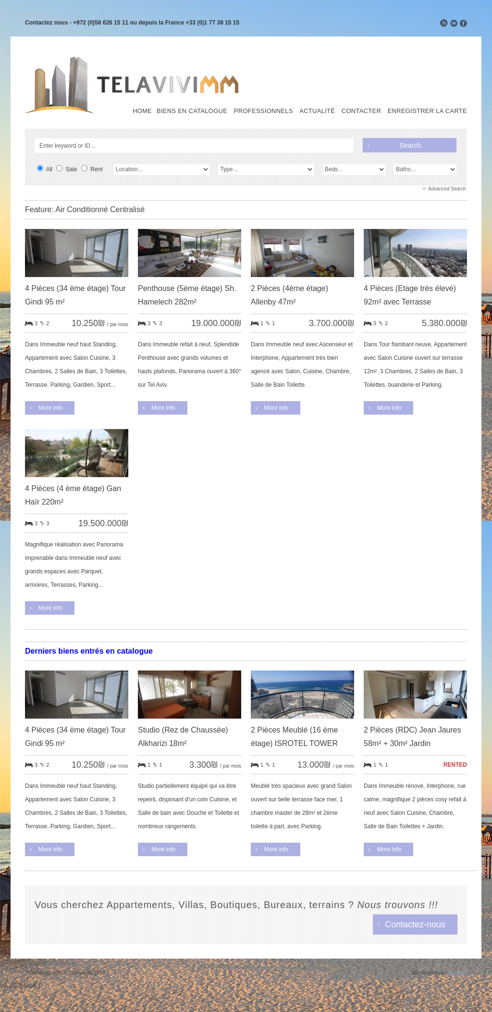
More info (50, 408)
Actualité (317, 111)
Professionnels (263, 111)
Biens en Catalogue (192, 111)
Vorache (457, 972)
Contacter (361, 111)
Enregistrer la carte (427, 111)
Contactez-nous (415, 924)
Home (142, 111)
